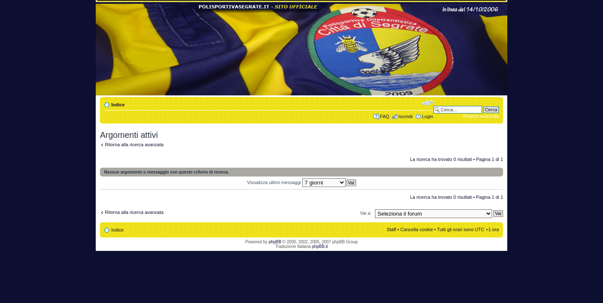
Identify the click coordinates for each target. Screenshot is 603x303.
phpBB (275, 242)
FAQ (384, 116)
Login (427, 116)
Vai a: (365, 213)
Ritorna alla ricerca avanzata (134, 144)
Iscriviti (406, 116)
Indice (118, 104)
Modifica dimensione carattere (427, 103)
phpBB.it (320, 246)
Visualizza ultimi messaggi (296, 182)
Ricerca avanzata (481, 116)
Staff (391, 229)
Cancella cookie (416, 229)
